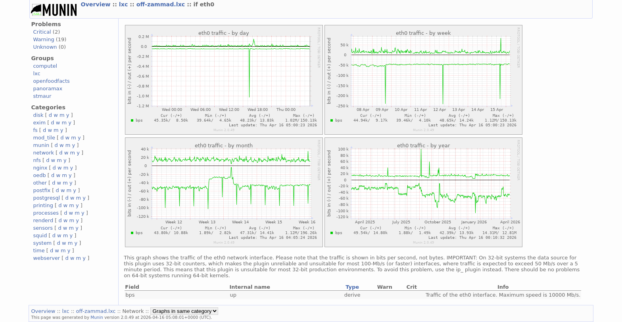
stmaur (42, 96)
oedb (39, 175)
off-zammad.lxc (161, 4)
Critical (42, 32)
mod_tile (44, 138)
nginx (40, 168)
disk (38, 115)
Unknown (45, 47)
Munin (96, 317)
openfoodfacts (51, 81)
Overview (96, 4)
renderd (43, 220)
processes (46, 213)
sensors (43, 228)
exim (39, 123)
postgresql (46, 198)
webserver (46, 258)
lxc (124, 4)
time (38, 250)
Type (352, 287)
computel (45, 66)
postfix (41, 190)
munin (41, 145)
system (42, 243)
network (43, 153)
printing (43, 205)
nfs (37, 160)
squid (40, 235)
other (40, 183)
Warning (43, 39)
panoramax (47, 88)
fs (35, 130)
